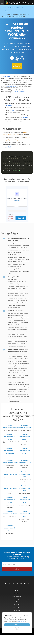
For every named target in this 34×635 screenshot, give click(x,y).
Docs (16, 602)
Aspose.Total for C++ (7, 76)
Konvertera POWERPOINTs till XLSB (24, 488)
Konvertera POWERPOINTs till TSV (10, 473)
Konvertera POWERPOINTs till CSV (10, 426)
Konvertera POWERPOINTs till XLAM (24, 474)
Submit (17, 569)
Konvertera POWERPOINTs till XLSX (24, 500)
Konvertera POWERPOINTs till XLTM (24, 514)
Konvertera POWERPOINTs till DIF (24, 426)
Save (13, 110)
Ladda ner (17, 66)
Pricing (16, 599)
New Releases (16, 596)
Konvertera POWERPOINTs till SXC (24, 461)
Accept (17, 624)
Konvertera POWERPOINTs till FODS (24, 437)
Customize (10, 629)
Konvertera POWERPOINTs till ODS (10, 461)
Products (16, 593)
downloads (8, 147)
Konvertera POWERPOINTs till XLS (10, 487)
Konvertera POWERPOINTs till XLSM (9, 500)
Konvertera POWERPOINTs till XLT (10, 513)
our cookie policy (21, 621)
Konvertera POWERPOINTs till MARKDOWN (9, 451)
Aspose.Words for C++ (20, 91)
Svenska (22, 3)
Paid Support (16, 610)
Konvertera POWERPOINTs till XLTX (9, 528)
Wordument (26, 117)
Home (16, 590)
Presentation (10, 105)
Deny (23, 629)
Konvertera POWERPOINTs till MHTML (24, 451)
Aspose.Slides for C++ (13, 86)
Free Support (16, 607)
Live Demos (16, 604)
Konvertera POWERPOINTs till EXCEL (9, 437)
